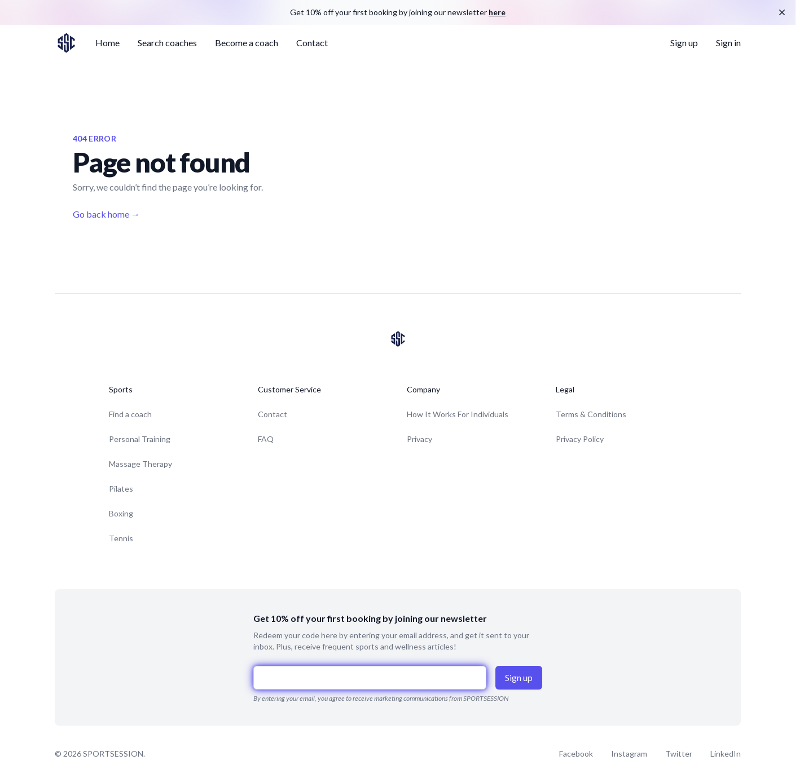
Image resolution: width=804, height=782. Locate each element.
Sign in (728, 42)
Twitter (678, 753)
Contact (312, 42)
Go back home (106, 214)
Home (107, 42)
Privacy (419, 439)
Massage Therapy (140, 464)
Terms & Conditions (591, 414)
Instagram (629, 753)
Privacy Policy (580, 439)
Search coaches (167, 42)
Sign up (684, 42)
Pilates (121, 488)
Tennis (121, 538)
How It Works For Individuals (457, 414)
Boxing (121, 513)
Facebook (576, 753)
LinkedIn (725, 753)
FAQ (266, 439)
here (497, 12)
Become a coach (246, 42)
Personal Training (139, 439)
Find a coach (130, 414)
